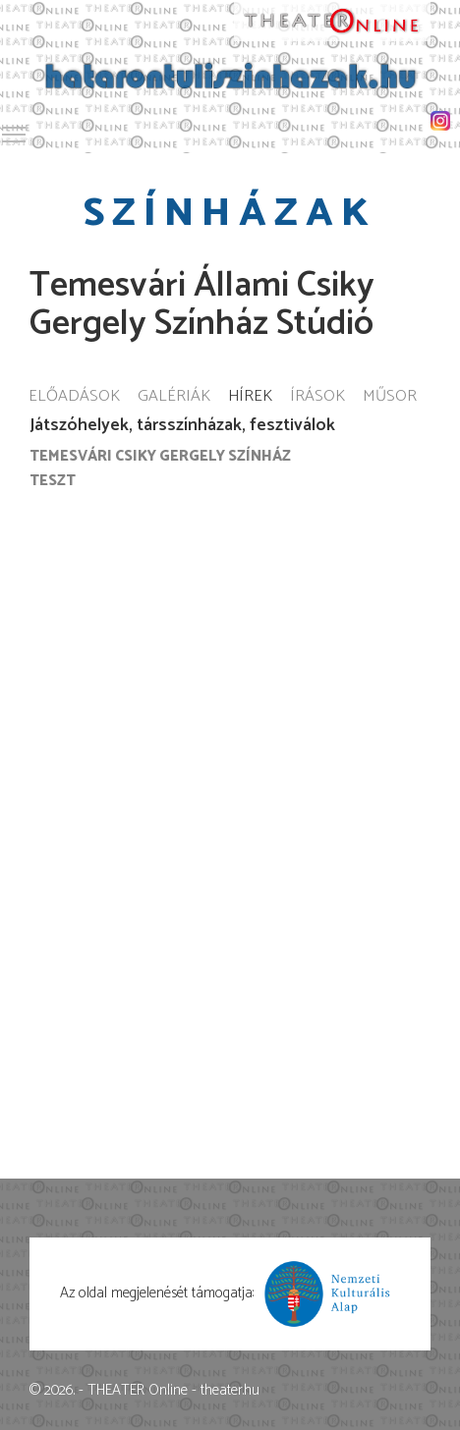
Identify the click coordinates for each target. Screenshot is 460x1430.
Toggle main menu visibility (15, 131)
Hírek (250, 397)
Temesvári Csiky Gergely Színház (160, 456)
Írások (317, 397)
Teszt (52, 480)
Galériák (174, 397)
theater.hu (230, 1390)
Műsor (390, 397)
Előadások (74, 397)
